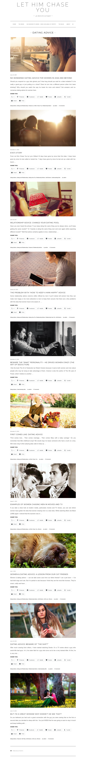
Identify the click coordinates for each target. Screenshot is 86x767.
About (68, 24)
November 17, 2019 (14, 149)
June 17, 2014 (13, 711)
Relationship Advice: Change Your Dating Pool (34, 223)
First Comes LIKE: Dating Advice (26, 434)
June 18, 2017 (13, 219)
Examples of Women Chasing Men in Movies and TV (36, 504)
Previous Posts (18, 750)
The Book (21, 24)
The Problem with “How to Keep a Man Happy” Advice (38, 293)
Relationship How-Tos (50, 317)
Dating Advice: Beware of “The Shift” (29, 644)
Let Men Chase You (37, 105)
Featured (31, 105)
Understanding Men (56, 177)
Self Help (23, 738)
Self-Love (46, 599)
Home (14, 24)
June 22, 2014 (13, 641)
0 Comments (62, 105)
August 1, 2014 (13, 501)
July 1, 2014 (13, 571)
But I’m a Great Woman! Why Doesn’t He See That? (36, 714)
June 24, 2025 (13, 74)
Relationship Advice (46, 105)
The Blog (61, 24)
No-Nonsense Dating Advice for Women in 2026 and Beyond (41, 78)
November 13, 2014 (14, 359)
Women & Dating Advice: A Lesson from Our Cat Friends (39, 574)
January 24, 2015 (14, 289)
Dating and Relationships (22, 105)
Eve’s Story (16, 153)
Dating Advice (13, 105)
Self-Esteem (48, 177)
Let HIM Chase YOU (43, 7)
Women (39, 529)
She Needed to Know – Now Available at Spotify (41, 24)
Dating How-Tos (32, 177)
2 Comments (63, 599)
